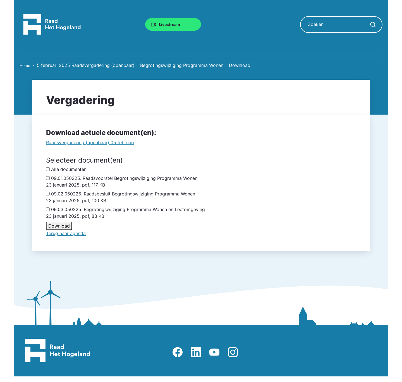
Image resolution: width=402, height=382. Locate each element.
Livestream (169, 24)
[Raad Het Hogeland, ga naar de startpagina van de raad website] (52, 24)
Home (25, 65)
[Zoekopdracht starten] (373, 24)
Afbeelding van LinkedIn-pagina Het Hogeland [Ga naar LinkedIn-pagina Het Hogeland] (196, 352)
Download (59, 226)
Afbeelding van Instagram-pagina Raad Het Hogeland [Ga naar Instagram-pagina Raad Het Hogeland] (233, 352)
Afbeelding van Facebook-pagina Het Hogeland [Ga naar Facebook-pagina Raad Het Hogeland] (178, 352)
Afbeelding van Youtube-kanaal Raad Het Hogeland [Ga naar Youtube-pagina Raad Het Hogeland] (214, 352)
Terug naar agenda (66, 233)
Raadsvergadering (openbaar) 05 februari (90, 142)
